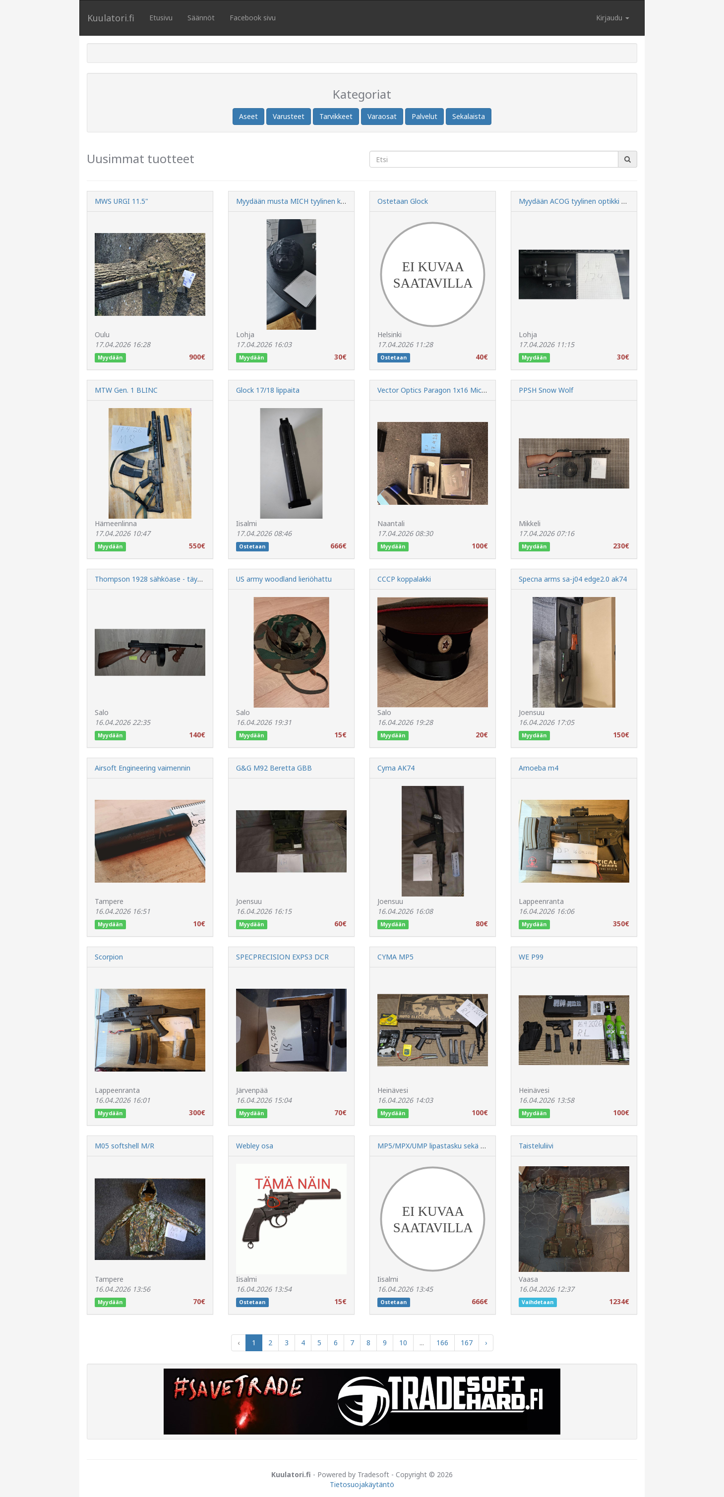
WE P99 (531, 956)
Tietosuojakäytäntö (362, 1484)
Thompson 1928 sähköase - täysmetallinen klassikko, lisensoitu (197, 579)
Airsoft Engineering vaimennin (142, 768)
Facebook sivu (253, 17)
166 (442, 1342)
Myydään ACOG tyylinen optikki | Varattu (585, 201)
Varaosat (382, 116)
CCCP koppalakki (404, 579)
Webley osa (254, 1145)
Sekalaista (468, 116)
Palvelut (424, 116)
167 (467, 1342)
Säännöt (201, 17)
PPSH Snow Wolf (546, 390)
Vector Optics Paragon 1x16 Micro (432, 390)
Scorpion (109, 956)
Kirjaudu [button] (612, 17)
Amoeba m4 (538, 768)
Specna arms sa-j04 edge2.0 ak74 (573, 579)
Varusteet (288, 116)
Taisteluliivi (536, 1145)
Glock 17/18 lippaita (268, 390)
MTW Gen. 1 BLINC (126, 390)
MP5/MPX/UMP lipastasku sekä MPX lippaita (449, 1145)
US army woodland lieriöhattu (284, 579)
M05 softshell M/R (124, 1145)
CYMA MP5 (395, 956)
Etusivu (161, 17)
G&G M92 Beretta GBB (274, 768)
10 (403, 1342)
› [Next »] (486, 1342)
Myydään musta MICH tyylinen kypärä (297, 201)
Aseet (248, 116)
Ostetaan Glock (402, 201)
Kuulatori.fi (110, 18)
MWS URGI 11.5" (121, 201)
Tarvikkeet (336, 116)
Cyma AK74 (396, 768)
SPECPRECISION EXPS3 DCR (282, 956)
